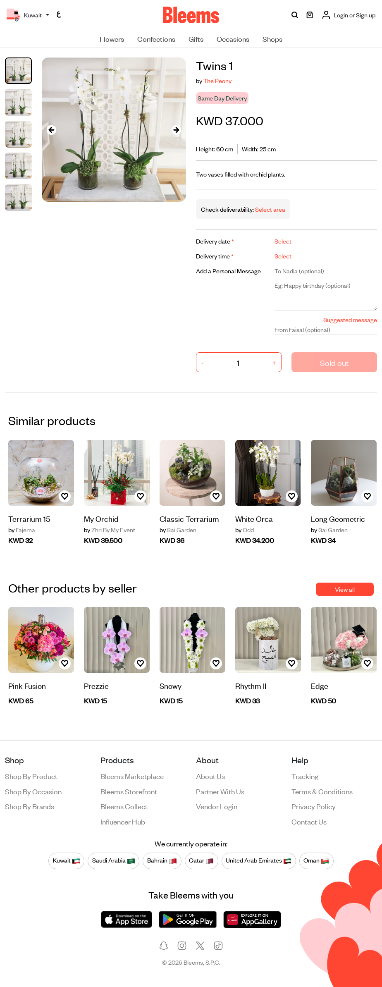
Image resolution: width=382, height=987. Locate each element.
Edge (319, 685)
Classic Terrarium (189, 518)
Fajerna (21, 529)
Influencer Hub (122, 821)
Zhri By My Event (109, 529)
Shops (272, 38)
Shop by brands (29, 806)
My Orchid (101, 518)
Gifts (196, 38)
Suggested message (350, 319)
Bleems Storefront (128, 791)
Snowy (170, 685)
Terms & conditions (322, 791)
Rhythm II (250, 685)
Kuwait (66, 860)
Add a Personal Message (228, 270)
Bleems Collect (124, 806)
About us (210, 776)
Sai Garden (178, 529)
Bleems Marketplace (132, 776)
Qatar (201, 860)
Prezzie (96, 685)
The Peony (217, 80)
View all (345, 589)
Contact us (309, 821)
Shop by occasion (33, 791)
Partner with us (220, 791)
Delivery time (215, 255)
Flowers (112, 38)
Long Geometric (338, 518)
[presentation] (52, 129)
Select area (269, 209)
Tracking (304, 776)
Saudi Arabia (113, 860)
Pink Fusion (27, 685)
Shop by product (31, 776)
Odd (244, 529)
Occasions (233, 38)
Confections (156, 38)
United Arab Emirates (258, 860)
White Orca (254, 518)
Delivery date (215, 241)
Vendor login (216, 806)
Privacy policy (313, 806)
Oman (316, 860)
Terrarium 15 (29, 518)
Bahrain (162, 860)
